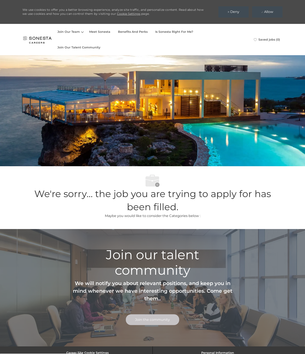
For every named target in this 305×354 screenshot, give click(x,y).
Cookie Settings (128, 14)
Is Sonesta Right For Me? (174, 32)
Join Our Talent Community (78, 47)
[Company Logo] (37, 39)
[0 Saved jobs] (267, 39)
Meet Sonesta (99, 32)
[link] (152, 319)
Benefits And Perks (133, 32)
